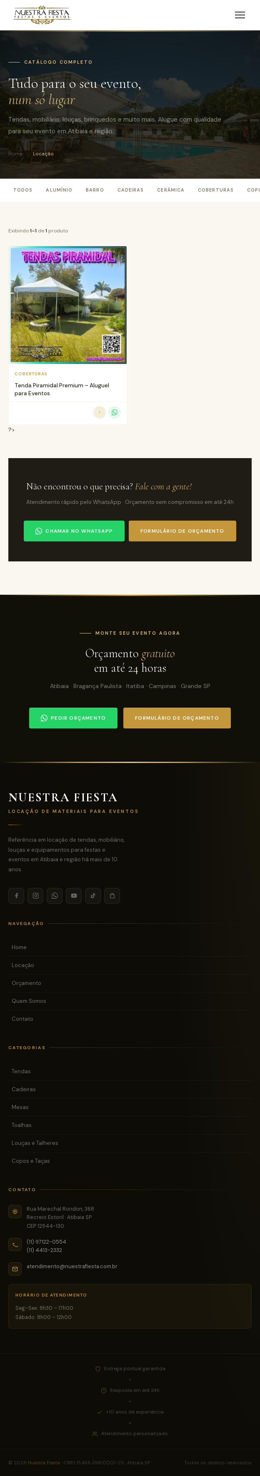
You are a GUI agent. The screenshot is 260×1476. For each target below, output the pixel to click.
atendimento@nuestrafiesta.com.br (72, 1266)
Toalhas (22, 1125)
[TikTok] (93, 896)
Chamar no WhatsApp (74, 531)
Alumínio (59, 190)
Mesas (20, 1107)
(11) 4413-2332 (44, 1250)
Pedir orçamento (73, 718)
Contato (22, 1018)
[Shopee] (112, 896)
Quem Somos (29, 1001)
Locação (23, 965)
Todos (22, 190)
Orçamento (26, 983)
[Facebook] (16, 896)
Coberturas (216, 190)
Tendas (21, 1071)
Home (15, 154)
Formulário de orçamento (182, 531)
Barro (95, 190)
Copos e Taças (31, 1160)
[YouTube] (74, 896)
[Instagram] (35, 896)
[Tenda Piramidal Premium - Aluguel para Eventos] (68, 305)
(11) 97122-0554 (46, 1241)
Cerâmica (171, 190)
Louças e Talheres (35, 1143)
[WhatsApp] (54, 896)
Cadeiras (131, 190)
